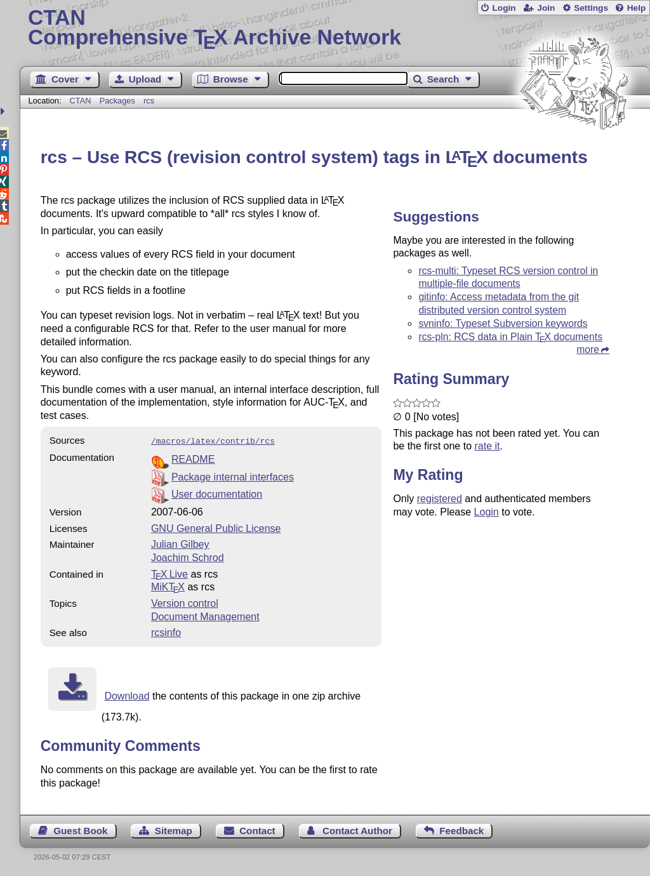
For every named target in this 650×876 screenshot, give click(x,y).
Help (636, 8)
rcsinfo (166, 631)
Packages (119, 100)
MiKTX (168, 585)
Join (546, 8)
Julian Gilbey (180, 543)
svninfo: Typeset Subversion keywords (502, 323)
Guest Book (80, 829)
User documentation (216, 493)
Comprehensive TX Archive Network (335, 28)
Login (503, 8)
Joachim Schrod (187, 556)
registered (439, 498)
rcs (148, 100)
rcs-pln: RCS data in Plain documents (510, 336)
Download (126, 694)
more (587, 349)
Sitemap (173, 829)
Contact (257, 829)
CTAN (80, 100)
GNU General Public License (216, 527)
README (193, 458)
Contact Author (357, 829)
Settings (591, 8)
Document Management (205, 615)
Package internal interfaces (232, 475)
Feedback (461, 829)
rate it (487, 446)
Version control (184, 602)
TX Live (169, 572)
